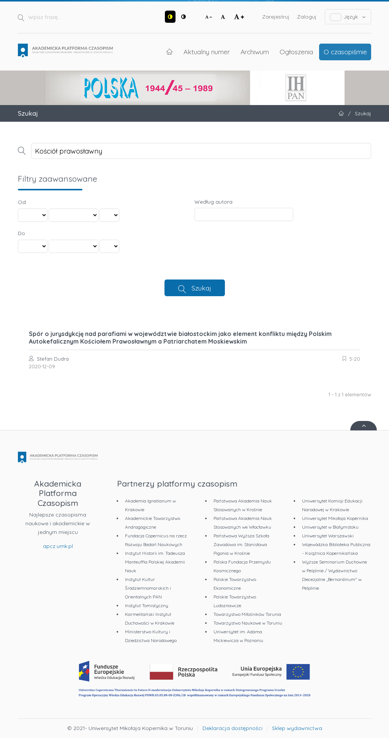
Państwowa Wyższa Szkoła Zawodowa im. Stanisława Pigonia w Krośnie (241, 544)
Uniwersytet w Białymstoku (330, 527)
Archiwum (254, 51)
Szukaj (201, 288)
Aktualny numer (206, 51)
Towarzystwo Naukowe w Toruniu (247, 623)
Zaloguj (306, 16)
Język (348, 16)
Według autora (213, 201)
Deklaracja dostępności (232, 728)
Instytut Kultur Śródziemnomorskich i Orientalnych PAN (148, 588)
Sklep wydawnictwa (297, 728)
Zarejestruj (275, 16)
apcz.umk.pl (58, 546)
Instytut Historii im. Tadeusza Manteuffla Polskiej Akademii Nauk (155, 561)
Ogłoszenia (296, 51)
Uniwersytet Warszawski (328, 536)
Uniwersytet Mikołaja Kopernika (335, 518)
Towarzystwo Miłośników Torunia (247, 614)
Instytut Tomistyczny (146, 605)
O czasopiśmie (345, 51)
